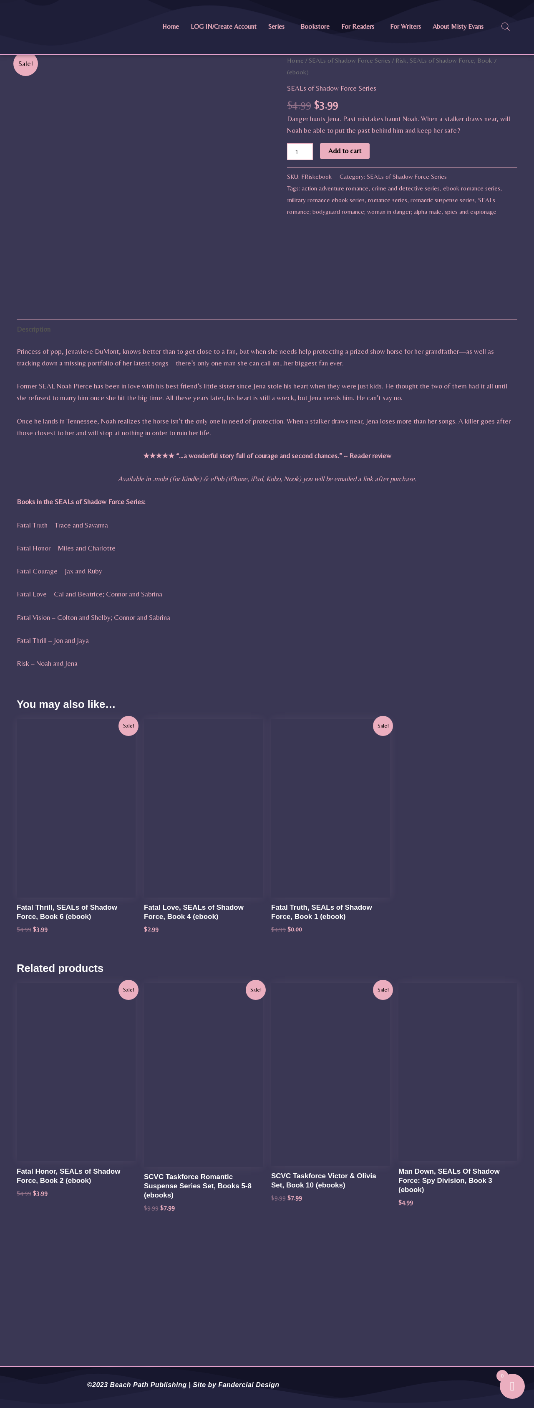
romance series (387, 199)
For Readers (357, 26)
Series (276, 26)
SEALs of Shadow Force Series (349, 60)
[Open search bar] (505, 27)
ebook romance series (471, 188)
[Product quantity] (300, 151)
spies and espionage (470, 211)
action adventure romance (335, 188)
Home (170, 26)
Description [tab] (33, 454)
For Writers (405, 26)
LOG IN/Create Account (224, 26)
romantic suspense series (443, 199)
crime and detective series (406, 188)
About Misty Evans (458, 26)
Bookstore (315, 26)
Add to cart (344, 151)
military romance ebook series (326, 199)
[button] (278, 26)
